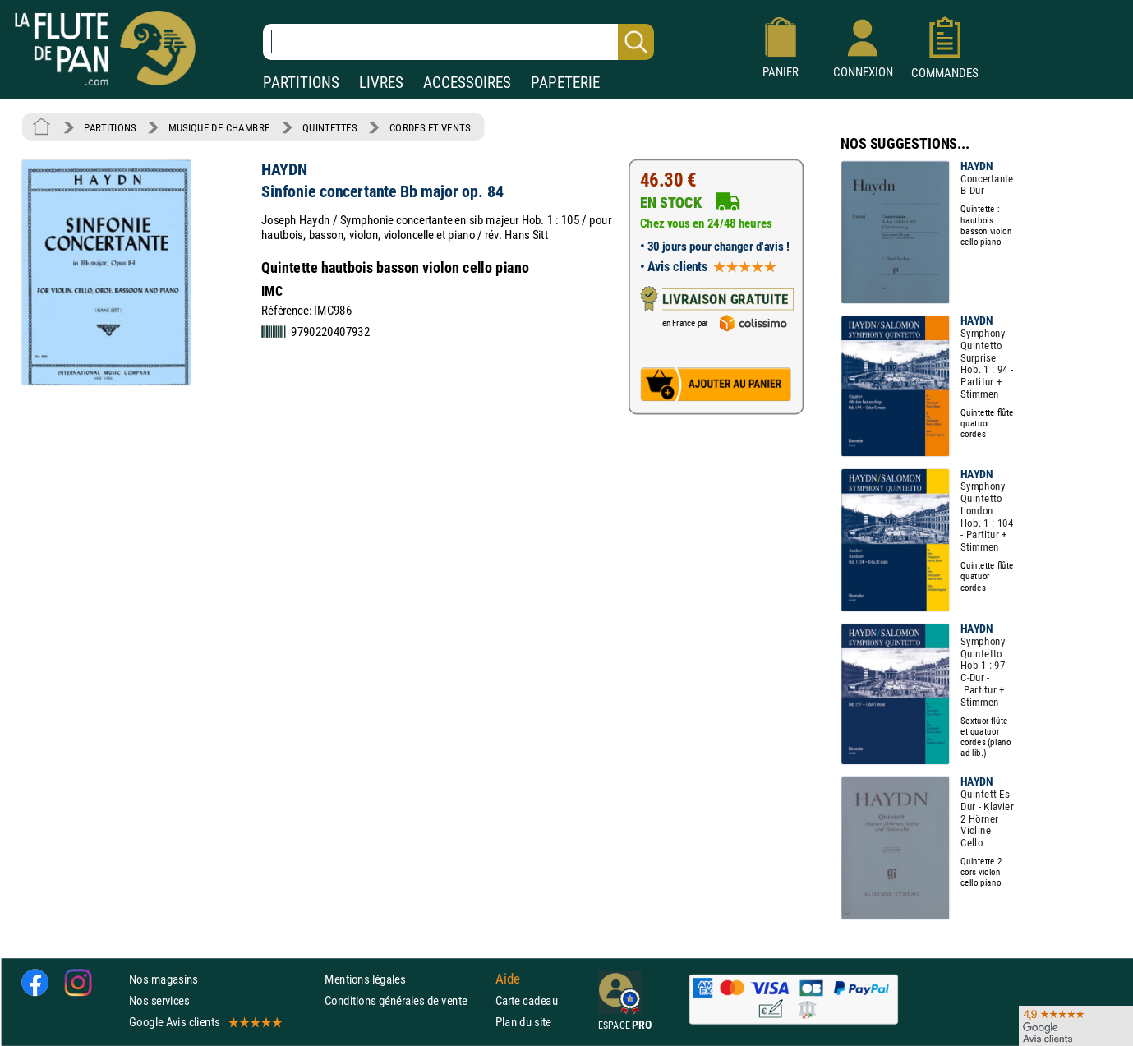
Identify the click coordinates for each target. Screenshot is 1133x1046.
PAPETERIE (565, 82)
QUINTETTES (329, 127)
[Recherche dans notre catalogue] (458, 42)
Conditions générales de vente (406, 1000)
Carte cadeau (526, 1000)
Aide (507, 978)
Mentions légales (365, 979)
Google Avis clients (204, 1022)
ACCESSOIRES (467, 82)
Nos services (159, 1000)
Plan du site (523, 1022)
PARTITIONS (301, 82)
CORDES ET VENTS (429, 127)
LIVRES (381, 82)
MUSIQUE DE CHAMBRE (219, 127)
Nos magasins (163, 979)
